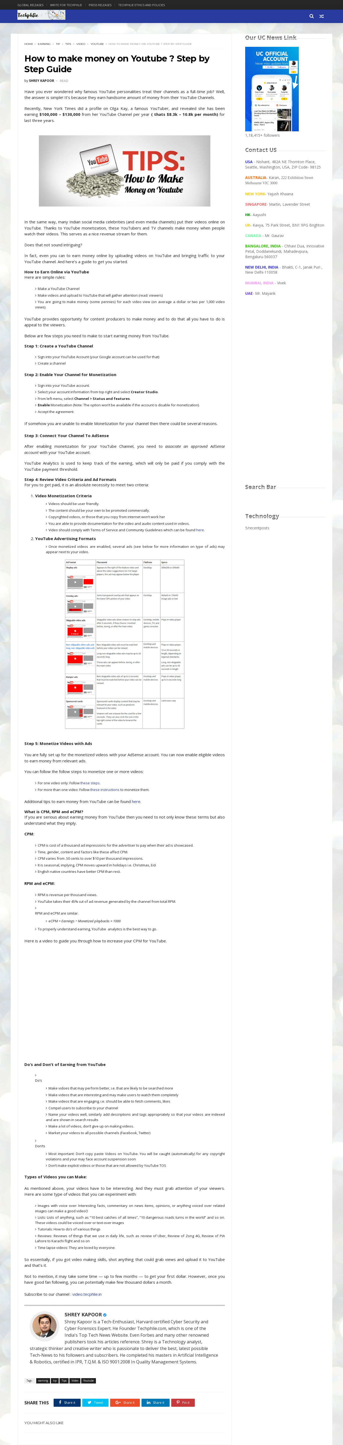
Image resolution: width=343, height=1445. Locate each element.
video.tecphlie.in (87, 1294)
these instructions (105, 789)
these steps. (90, 783)
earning (44, 44)
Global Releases (30, 5)
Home (28, 44)
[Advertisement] (285, 395)
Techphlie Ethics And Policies (141, 5)
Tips (68, 44)
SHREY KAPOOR (83, 1314)
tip (58, 44)
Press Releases (100, 5)
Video (80, 44)
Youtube (97, 44)
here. (200, 529)
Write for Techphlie (66, 5)
